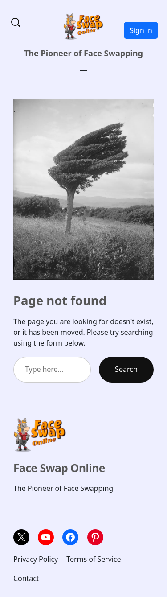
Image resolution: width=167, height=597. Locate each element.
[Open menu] (83, 72)
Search (126, 369)
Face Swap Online (59, 468)
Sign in (141, 30)
